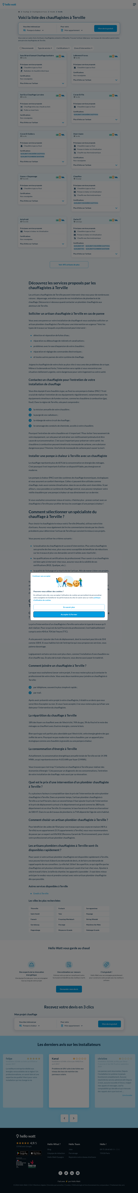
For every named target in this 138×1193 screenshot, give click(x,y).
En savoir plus (69, 607)
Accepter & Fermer (69, 614)
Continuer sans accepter (41, 576)
